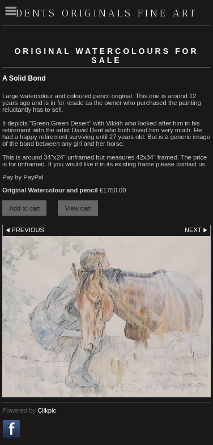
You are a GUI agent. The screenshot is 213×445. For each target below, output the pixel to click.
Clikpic (46, 410)
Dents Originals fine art (106, 13)
